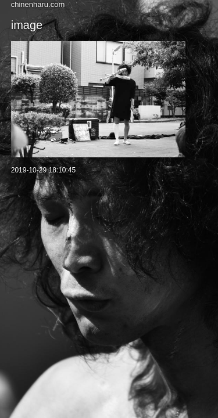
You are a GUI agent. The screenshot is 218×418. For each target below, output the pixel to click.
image (26, 25)
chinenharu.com (38, 4)
